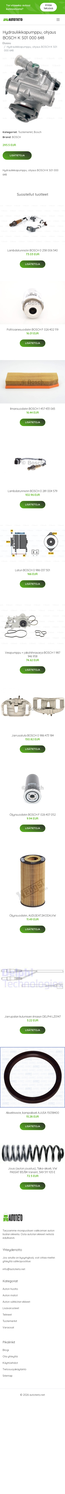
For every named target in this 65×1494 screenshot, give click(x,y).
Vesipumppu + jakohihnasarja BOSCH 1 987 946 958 (32, 654)
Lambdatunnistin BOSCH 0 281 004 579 (32, 491)
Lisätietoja (17, 155)
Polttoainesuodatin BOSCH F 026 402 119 (32, 329)
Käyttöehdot (10, 1362)
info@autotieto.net (14, 1269)
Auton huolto (10, 1289)
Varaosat (8, 1327)
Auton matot (10, 1295)
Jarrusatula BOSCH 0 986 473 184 (32, 735)
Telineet (7, 1314)
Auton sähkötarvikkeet (16, 1301)
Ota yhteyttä (10, 1356)
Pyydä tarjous (48, 7)
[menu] (58, 19)
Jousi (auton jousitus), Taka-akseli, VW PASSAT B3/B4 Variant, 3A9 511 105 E (32, 1170)
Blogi (6, 1350)
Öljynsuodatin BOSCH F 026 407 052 (33, 814)
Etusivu (7, 43)
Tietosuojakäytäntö (14, 1369)
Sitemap (7, 1375)
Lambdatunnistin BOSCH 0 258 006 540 (32, 250)
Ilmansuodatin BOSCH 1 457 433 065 (32, 408)
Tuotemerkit (25, 132)
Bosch (37, 132)
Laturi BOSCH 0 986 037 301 (32, 570)
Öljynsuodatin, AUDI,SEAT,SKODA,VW (32, 915)
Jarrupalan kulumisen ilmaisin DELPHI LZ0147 (32, 1016)
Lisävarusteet (11, 1308)
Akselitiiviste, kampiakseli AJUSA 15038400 (32, 1112)
